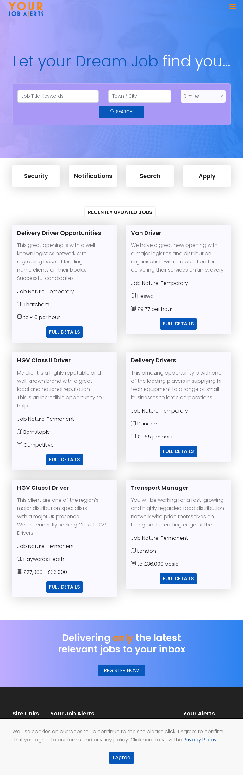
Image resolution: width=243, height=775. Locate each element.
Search (121, 112)
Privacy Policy (200, 739)
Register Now (121, 670)
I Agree (121, 757)
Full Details (64, 332)
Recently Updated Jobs (120, 212)
